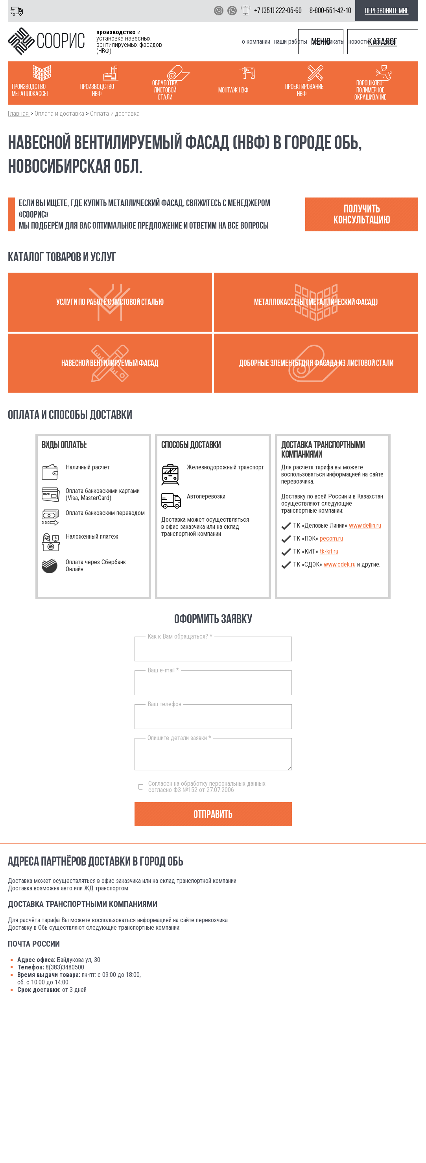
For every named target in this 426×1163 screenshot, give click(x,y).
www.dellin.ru (365, 525)
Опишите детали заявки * (179, 738)
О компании (256, 41)
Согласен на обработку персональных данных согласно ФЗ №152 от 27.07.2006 (202, 787)
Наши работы (290, 41)
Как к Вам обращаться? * (180, 636)
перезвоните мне (387, 10)
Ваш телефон (164, 704)
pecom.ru (331, 538)
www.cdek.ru (340, 564)
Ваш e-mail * (163, 670)
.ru (329, 551)
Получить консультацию (362, 214)
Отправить (213, 814)
